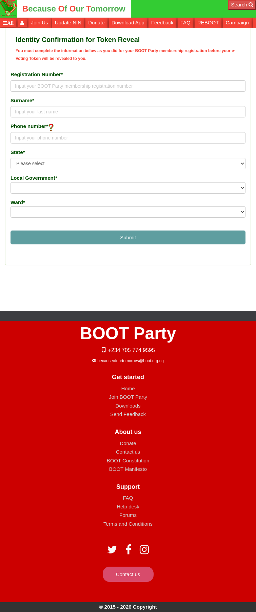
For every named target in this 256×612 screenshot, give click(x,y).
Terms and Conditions (128, 524)
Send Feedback (128, 414)
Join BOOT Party (128, 397)
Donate (96, 22)
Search (242, 4)
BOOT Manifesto (128, 469)
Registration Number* (37, 74)
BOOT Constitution (128, 460)
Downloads (127, 406)
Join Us (39, 22)
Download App (128, 22)
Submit (128, 237)
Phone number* (29, 126)
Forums (128, 515)
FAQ (185, 22)
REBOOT (208, 22)
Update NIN (68, 22)
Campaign (237, 22)
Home (128, 388)
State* (18, 152)
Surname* (22, 100)
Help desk (128, 506)
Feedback (162, 22)
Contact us (128, 452)
